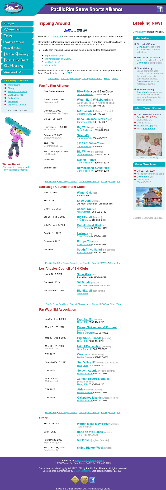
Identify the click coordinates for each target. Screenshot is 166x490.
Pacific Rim (53, 78)
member (57, 36)
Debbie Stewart (85, 333)
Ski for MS (84, 440)
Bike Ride (83, 91)
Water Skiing (14, 85)
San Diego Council (70, 78)
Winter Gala (84, 192)
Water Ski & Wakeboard (92, 99)
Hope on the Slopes (90, 431)
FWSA (107, 78)
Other (115, 78)
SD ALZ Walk (85, 110)
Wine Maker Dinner (17, 91)
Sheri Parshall (84, 349)
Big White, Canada (17, 104)
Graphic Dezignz (82, 471)
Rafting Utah (14, 98)
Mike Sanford (83, 212)
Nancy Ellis (82, 322)
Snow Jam (84, 200)
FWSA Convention (89, 346)
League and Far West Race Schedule (15, 168)
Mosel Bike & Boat (89, 225)
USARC (82, 143)
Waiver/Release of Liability (58, 58)
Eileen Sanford (84, 228)
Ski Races (13, 101)
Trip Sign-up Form (54, 55)
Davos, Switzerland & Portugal (97, 327)
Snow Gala (84, 274)
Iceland (82, 233)
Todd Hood (82, 293)
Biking (11, 88)
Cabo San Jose (15, 94)
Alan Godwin (83, 220)
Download (138, 31)
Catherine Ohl (84, 105)
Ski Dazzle (84, 282)
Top (118, 181)
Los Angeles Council (92, 78)
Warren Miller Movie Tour (93, 423)
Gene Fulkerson (85, 94)
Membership (51, 65)
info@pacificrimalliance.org (89, 460)
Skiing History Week (90, 447)
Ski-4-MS (83, 135)
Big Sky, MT (85, 217)
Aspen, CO (84, 208)
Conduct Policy (52, 62)
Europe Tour (85, 241)
